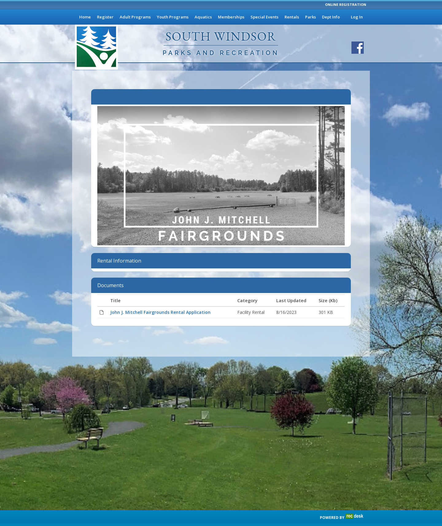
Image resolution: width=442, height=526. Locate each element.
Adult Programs (135, 17)
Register (105, 17)
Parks (310, 17)
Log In (357, 17)
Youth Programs (172, 17)
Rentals (292, 17)
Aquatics (203, 17)
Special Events (264, 17)
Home (85, 17)
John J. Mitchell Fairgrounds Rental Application (160, 312)
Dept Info (331, 17)
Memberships (231, 17)
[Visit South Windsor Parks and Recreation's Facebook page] (357, 48)
